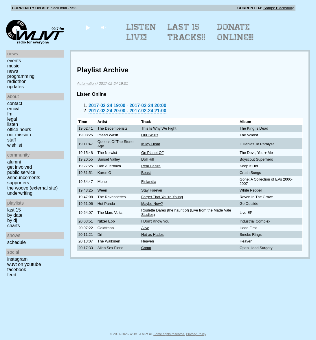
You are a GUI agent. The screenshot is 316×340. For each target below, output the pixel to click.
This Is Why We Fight (158, 128)
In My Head (150, 144)
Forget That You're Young (162, 197)
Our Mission (19, 134)
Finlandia (148, 181)
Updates (15, 86)
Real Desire (151, 166)
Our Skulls (149, 135)
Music (13, 65)
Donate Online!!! (235, 32)
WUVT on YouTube (24, 264)
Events (14, 60)
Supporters (18, 182)
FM (9, 113)
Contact (14, 103)
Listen (12, 124)
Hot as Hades (152, 234)
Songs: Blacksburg (278, 8)
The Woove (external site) (32, 187)
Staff (11, 139)
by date (14, 215)
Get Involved (19, 167)
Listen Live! (141, 32)
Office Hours (19, 129)
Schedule (16, 242)
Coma (146, 248)
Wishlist (14, 145)
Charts (13, 225)
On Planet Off (152, 152)
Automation (86, 83)
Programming (20, 76)
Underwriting (19, 193)
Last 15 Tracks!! (186, 32)
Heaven (147, 241)
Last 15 (14, 209)
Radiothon (17, 81)
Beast (146, 172)
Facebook (16, 269)
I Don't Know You (155, 221)
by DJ (12, 220)
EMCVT (13, 108)
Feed (11, 274)
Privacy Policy (196, 334)
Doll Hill (147, 159)
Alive (145, 228)
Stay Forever (151, 190)
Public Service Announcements (23, 175)
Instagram (17, 259)
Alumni (14, 161)
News (12, 71)
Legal (12, 119)
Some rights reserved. (169, 334)
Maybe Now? (152, 203)
